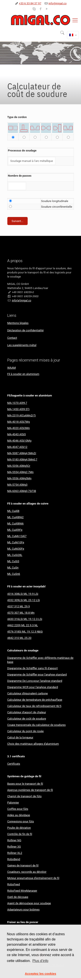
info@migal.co (57, 3)
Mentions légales (18, 323)
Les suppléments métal (22, 345)
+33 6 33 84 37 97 (30, 3)
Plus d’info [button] (40, 961)
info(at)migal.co (21, 300)
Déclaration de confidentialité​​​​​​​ (25, 330)
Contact (12, 337)
